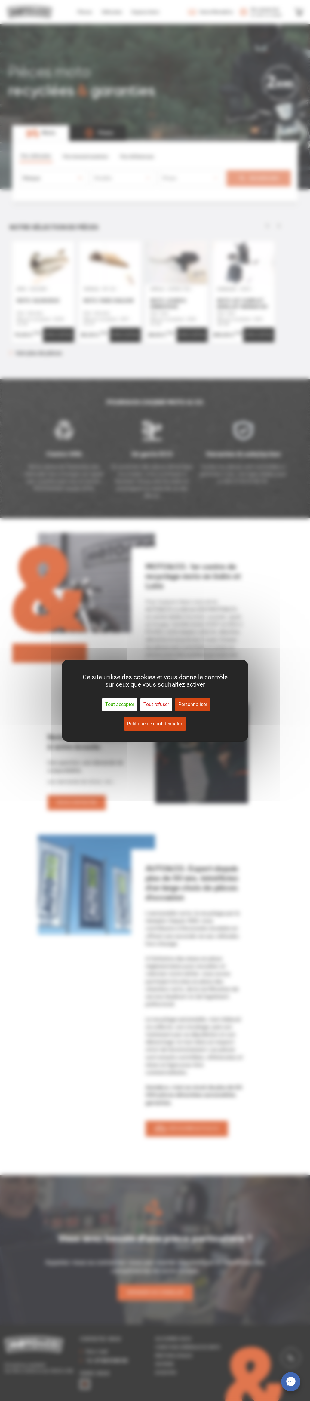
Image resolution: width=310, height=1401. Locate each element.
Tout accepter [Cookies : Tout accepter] (119, 704)
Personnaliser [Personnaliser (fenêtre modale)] (192, 704)
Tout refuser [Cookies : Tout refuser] (156, 704)
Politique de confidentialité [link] (155, 724)
